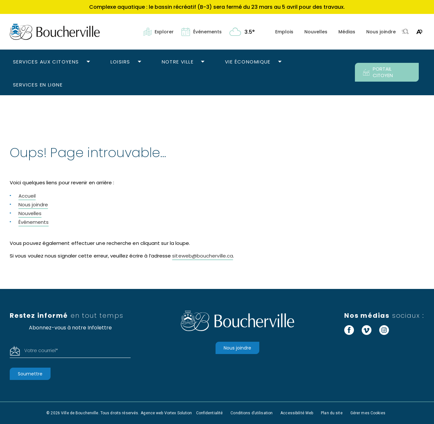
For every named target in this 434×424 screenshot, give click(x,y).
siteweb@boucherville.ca (202, 255)
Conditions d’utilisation (251, 413)
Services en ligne (38, 84)
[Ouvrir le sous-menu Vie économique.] (280, 62)
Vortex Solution (178, 413)
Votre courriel (41, 350)
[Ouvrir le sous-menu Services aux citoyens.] (88, 62)
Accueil (27, 195)
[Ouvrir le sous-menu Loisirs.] (139, 62)
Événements (33, 222)
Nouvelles (315, 32)
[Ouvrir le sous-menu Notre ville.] (203, 62)
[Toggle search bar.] (405, 32)
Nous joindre (381, 32)
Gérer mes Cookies (367, 413)
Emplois (284, 32)
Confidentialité (209, 413)
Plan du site (331, 413)
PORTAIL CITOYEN (378, 72)
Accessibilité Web (296, 413)
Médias (346, 32)
